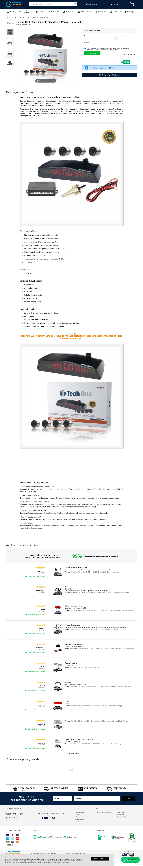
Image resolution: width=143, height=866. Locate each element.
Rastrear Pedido (121, 817)
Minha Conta (120, 814)
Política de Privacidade (60, 862)
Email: (86, 42)
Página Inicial (10, 17)
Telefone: (121, 36)
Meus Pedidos (121, 812)
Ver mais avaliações (71, 753)
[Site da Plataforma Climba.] (128, 854)
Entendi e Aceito (100, 858)
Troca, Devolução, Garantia (104, 812)
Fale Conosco (80, 819)
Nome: (86, 36)
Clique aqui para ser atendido (72, 507)
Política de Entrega (81, 822)
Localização (79, 814)
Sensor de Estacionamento (40, 17)
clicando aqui (35, 528)
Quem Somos (80, 812)
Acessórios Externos (23, 17)
